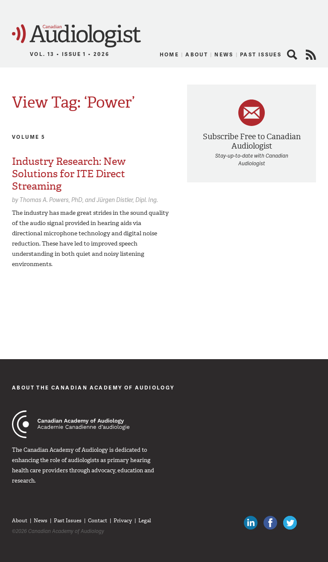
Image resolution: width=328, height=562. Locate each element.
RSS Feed (311, 55)
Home (169, 54)
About (196, 54)
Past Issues (260, 54)
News (224, 54)
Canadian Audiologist (76, 36)
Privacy (123, 520)
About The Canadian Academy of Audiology (93, 387)
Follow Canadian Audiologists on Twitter (290, 523)
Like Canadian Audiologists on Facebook (270, 523)
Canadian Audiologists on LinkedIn (251, 523)
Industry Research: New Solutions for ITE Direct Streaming (69, 174)
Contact (97, 520)
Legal (144, 520)
